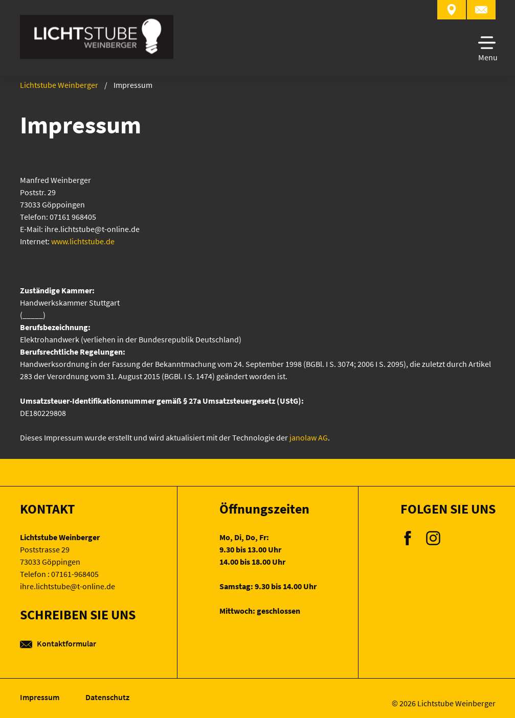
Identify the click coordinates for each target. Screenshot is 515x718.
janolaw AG (308, 437)
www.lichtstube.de (83, 241)
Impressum (40, 697)
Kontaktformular (58, 643)
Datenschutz (107, 697)
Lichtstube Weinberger (59, 85)
